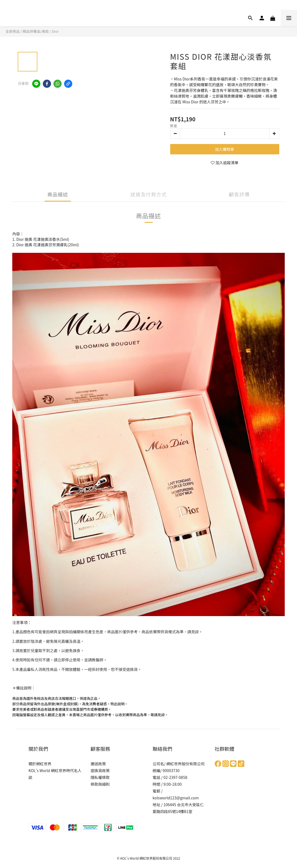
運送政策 (98, 763)
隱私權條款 (100, 777)
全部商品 (12, 31)
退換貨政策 (100, 770)
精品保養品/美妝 (36, 31)
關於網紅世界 (40, 763)
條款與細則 (100, 784)
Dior (55, 31)
